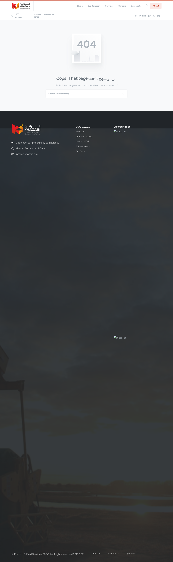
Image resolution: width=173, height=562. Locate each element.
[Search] (83, 94)
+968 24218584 (17, 16)
